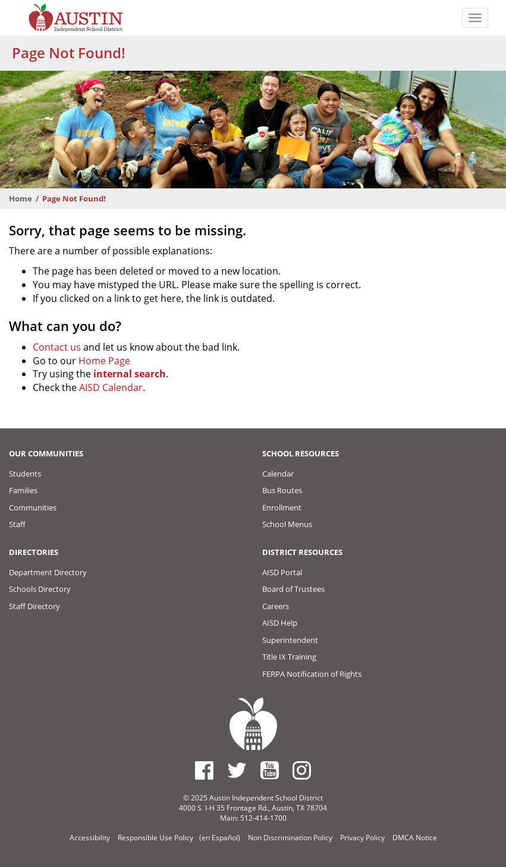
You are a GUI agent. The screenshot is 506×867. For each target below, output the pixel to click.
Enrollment (281, 507)
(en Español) (219, 838)
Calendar (278, 473)
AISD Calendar (111, 387)
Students (25, 473)
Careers (275, 606)
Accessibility (90, 838)
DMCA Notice (414, 838)
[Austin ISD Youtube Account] (269, 770)
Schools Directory (40, 589)
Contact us (57, 347)
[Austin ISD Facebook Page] (204, 770)
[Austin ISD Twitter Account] (237, 770)
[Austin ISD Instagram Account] (302, 770)
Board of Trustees (293, 589)
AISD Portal (282, 572)
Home (20, 198)
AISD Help (279, 622)
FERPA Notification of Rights (312, 674)
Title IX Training (289, 656)
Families (23, 490)
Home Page (104, 360)
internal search (129, 373)
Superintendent (290, 640)
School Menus (287, 524)
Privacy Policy (362, 838)
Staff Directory (34, 606)
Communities (32, 507)
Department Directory (48, 572)
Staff (17, 524)
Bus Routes (282, 490)
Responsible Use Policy (155, 838)
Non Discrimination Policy (290, 838)
